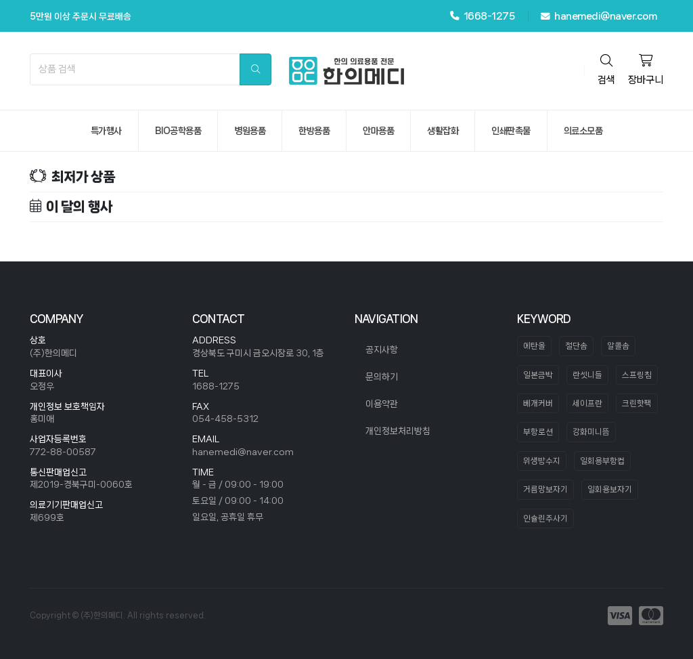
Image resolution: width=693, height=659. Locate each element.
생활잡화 (442, 130)
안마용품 (378, 130)
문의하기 (381, 376)
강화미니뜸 (591, 431)
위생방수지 (541, 460)
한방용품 (314, 130)
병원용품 (249, 130)
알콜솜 (618, 345)
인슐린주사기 (545, 518)
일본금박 (538, 374)
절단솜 (576, 345)
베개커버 (538, 403)
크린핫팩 (637, 403)
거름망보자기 (545, 489)
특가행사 (106, 130)
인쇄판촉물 (511, 130)
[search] (255, 69)
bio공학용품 (178, 130)
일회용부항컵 (602, 460)
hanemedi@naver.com (598, 16)
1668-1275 (482, 16)
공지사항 (381, 349)
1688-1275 (216, 386)
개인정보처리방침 (397, 430)
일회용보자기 (609, 489)
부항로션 (538, 431)
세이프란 (587, 403)
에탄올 (534, 345)
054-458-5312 (225, 418)
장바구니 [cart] (645, 69)
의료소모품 (583, 130)
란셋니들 (587, 374)
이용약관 (381, 403)
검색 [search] (606, 69)
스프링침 (637, 374)
